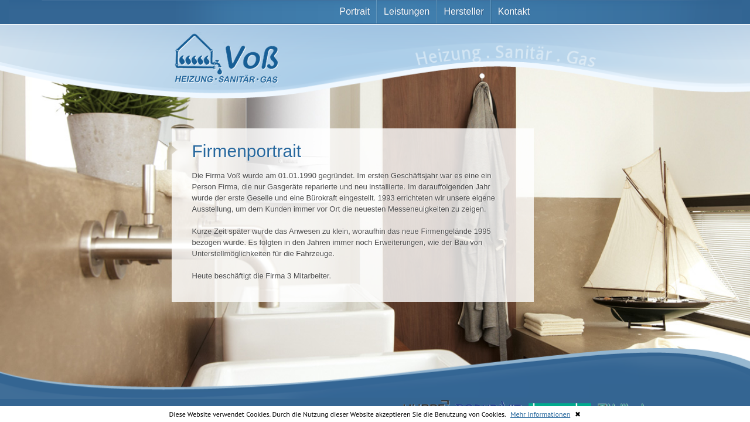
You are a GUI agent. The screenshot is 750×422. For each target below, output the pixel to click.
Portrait (355, 11)
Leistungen (406, 11)
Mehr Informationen (540, 414)
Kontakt (514, 11)
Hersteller (463, 11)
